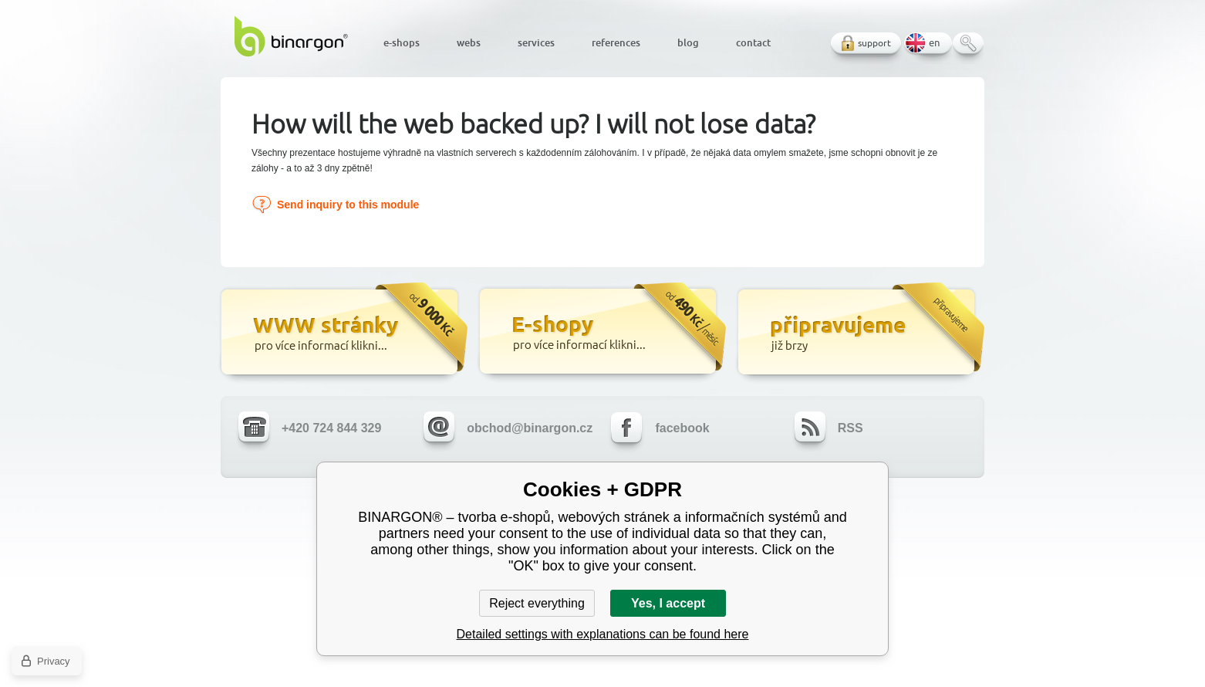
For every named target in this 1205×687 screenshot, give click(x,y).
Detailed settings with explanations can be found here (603, 634)
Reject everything (537, 603)
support (874, 43)
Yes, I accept (668, 603)
